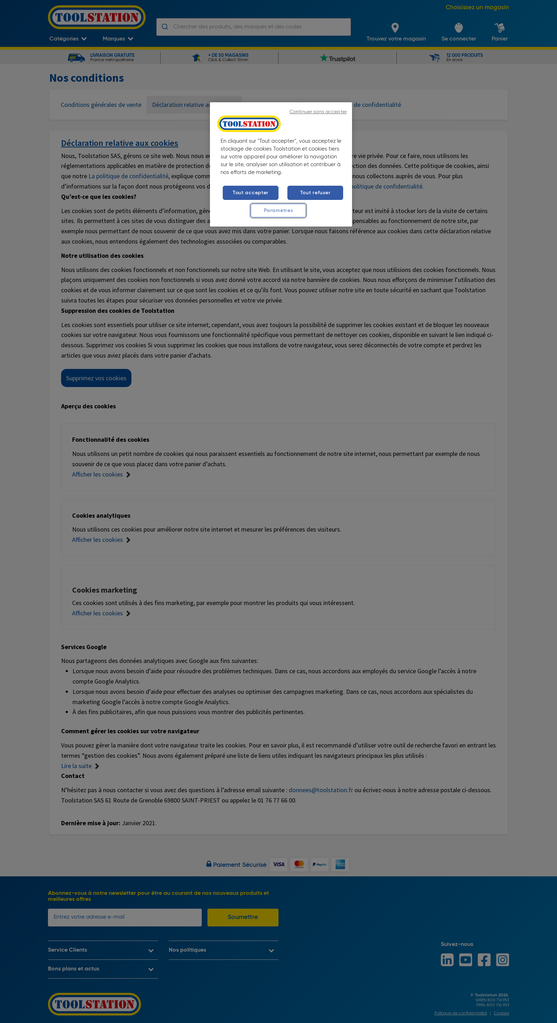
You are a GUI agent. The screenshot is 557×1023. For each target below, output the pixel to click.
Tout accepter (251, 192)
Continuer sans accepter (318, 112)
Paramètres (278, 210)
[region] (281, 164)
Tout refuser (315, 192)
